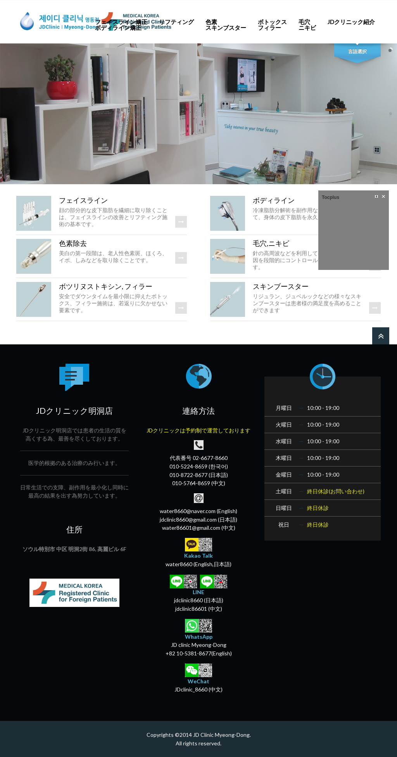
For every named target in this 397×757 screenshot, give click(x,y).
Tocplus (330, 197)
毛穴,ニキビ (271, 243)
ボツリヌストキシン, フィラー (105, 286)
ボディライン (274, 200)
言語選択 (357, 51)
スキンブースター (281, 286)
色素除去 (73, 243)
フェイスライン (83, 200)
